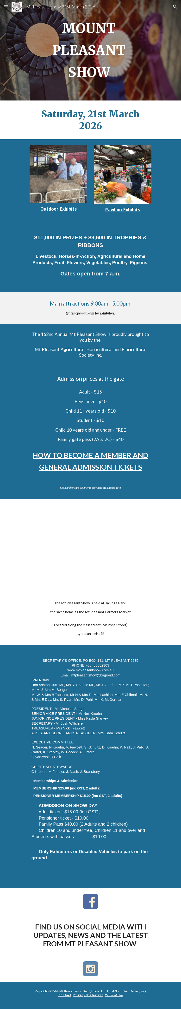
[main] (90, 50)
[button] (6, 6)
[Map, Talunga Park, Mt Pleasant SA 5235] (90, 542)
